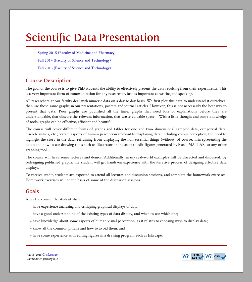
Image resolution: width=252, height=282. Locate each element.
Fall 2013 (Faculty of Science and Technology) (74, 68)
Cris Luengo (50, 254)
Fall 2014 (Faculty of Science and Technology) (74, 60)
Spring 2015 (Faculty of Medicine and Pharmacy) (77, 52)
